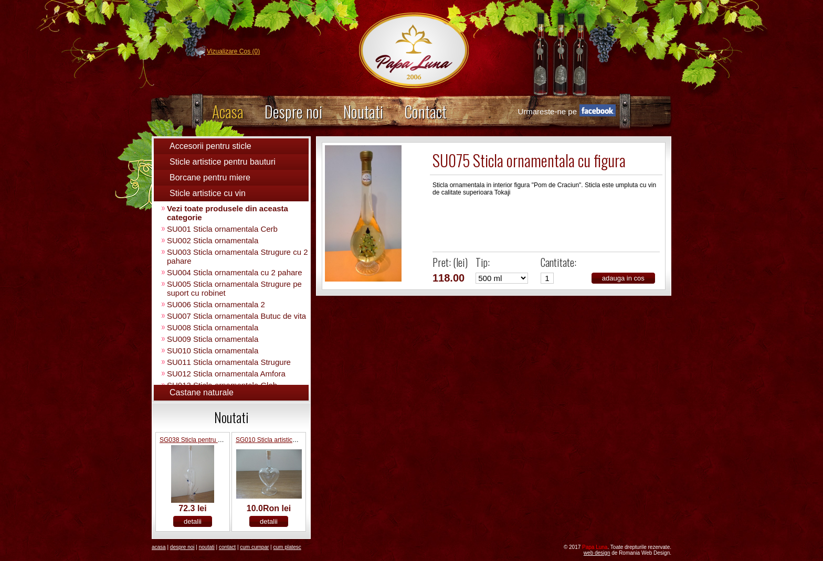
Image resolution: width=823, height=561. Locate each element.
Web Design (597, 553)
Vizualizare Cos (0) (233, 51)
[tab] (231, 146)
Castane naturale (202, 392)
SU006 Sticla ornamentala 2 (216, 304)
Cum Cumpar (254, 547)
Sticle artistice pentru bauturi (223, 161)
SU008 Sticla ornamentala (212, 327)
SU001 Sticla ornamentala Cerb (222, 228)
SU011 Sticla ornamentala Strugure (229, 362)
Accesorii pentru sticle (210, 146)
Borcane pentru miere (210, 177)
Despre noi (293, 111)
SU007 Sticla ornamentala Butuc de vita (236, 315)
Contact (425, 111)
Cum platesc (287, 547)
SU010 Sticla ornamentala (212, 350)
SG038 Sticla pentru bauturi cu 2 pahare (216, 440)
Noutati (363, 111)
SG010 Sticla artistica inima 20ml (282, 440)
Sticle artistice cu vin (208, 193)
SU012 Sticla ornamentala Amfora (226, 373)
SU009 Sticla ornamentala (212, 339)
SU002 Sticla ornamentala (212, 240)
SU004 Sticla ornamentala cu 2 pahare (234, 272)
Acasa (228, 111)
